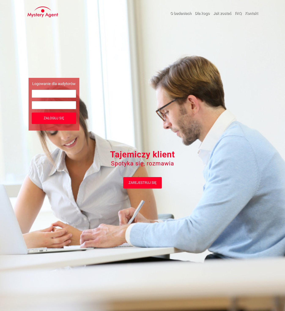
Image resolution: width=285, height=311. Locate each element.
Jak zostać (222, 13)
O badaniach (180, 13)
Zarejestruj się (142, 183)
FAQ (238, 13)
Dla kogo (202, 13)
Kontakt (251, 13)
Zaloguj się (54, 118)
